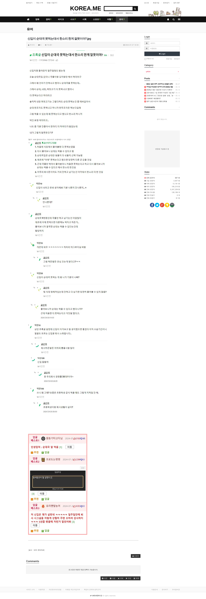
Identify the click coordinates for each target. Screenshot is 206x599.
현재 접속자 (150, 178)
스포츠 (97, 19)
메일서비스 (129, 13)
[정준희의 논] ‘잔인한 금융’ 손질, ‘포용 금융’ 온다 (163, 95)
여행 (110, 19)
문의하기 (165, 589)
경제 (48, 19)
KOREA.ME (85, 8)
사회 (84, 19)
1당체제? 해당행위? (152, 98)
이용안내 (154, 589)
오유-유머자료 (39, 550)
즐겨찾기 (29, 3)
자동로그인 (149, 59)
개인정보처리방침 (55, 589)
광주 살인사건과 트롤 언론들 (155, 101)
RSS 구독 (39, 3)
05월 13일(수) (52, 3)
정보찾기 (166, 3)
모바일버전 (176, 589)
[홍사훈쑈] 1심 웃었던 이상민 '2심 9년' (159, 92)
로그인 (146, 3)
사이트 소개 (30, 589)
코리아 (111, 13)
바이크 (61, 19)
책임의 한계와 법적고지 (92, 589)
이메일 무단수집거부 (72, 589)
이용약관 (41, 589)
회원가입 (156, 3)
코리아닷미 (119, 13)
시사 (73, 19)
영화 (37, 19)
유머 (122, 19)
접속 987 (176, 3)
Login (162, 54)
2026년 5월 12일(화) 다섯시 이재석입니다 (160, 90)
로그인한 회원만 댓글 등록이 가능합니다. (83, 569)
